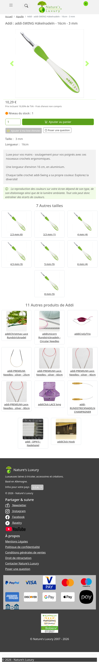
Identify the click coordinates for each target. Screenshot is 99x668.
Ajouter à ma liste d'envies (23, 131)
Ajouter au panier (58, 122)
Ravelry (13, 523)
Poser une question (57, 130)
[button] (12, 63)
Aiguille (20, 16)
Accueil (9, 16)
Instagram (15, 511)
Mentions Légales (16, 541)
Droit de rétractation (18, 558)
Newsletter (15, 505)
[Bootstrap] (22, 469)
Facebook (15, 517)
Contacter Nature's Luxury (22, 563)
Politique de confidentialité (22, 547)
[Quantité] (13, 122)
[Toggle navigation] (11, 5)
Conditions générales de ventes (25, 552)
